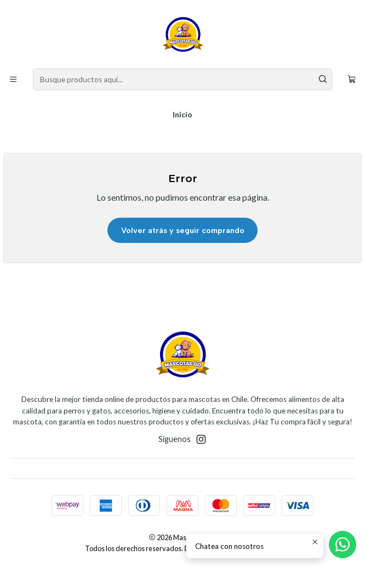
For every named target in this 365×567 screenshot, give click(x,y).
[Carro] (351, 79)
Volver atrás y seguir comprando (182, 230)
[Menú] (13, 79)
